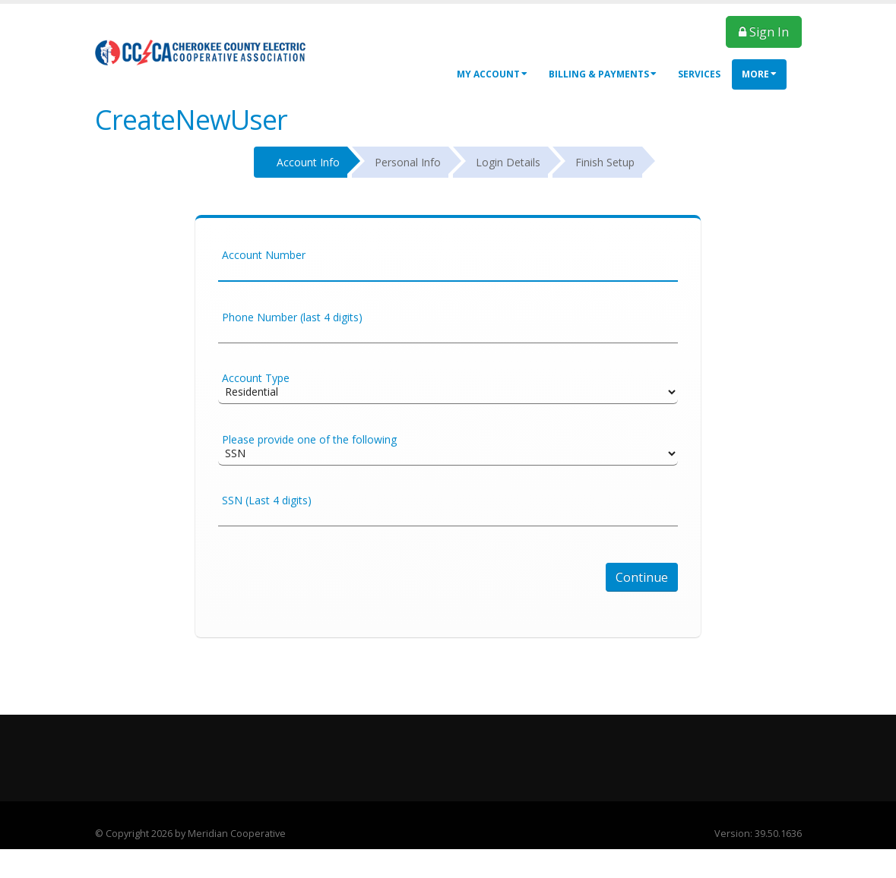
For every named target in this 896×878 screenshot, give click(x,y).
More (759, 74)
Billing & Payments (603, 74)
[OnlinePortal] (201, 52)
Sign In (764, 32)
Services (699, 74)
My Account (492, 74)
